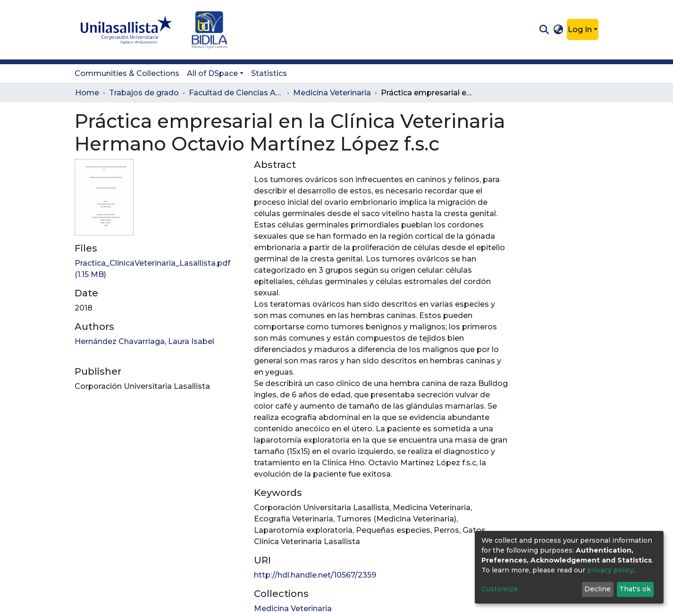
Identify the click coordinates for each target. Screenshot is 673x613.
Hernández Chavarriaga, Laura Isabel (144, 341)
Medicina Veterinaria (332, 92)
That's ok (635, 589)
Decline (597, 589)
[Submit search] (544, 29)
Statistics (269, 73)
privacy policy (610, 570)
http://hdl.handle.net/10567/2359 (315, 575)
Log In (580, 29)
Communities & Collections (127, 73)
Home (87, 92)
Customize (499, 589)
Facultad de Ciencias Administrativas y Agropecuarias (236, 92)
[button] (558, 29)
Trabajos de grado (144, 92)
